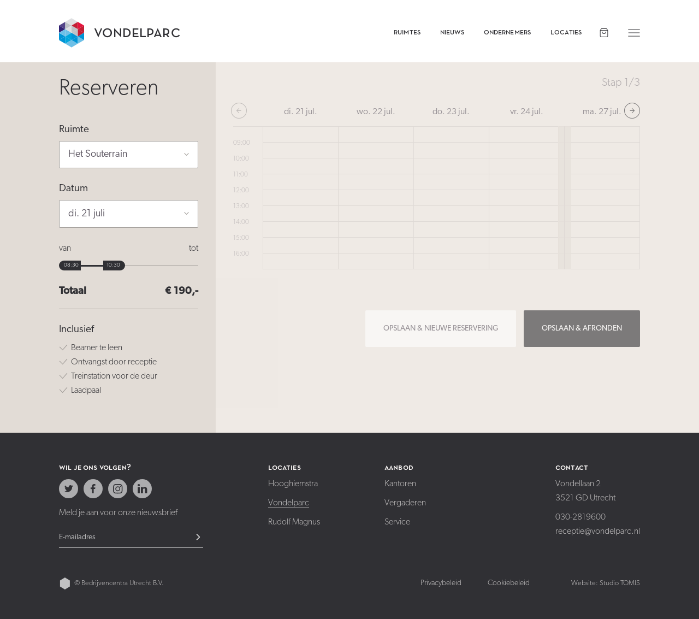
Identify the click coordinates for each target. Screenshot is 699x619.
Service (397, 522)
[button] (128, 154)
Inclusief (76, 330)
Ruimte (74, 130)
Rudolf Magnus (294, 522)
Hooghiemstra (293, 484)
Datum (73, 189)
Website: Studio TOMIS (605, 583)
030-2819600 (580, 517)
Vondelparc (288, 503)
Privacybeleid (440, 583)
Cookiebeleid (509, 583)
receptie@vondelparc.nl (597, 531)
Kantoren (400, 484)
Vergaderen (405, 503)
